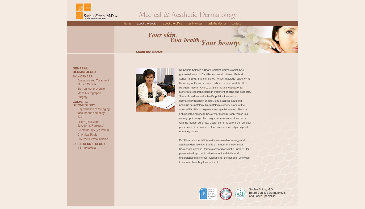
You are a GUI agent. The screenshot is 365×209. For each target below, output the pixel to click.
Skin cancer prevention (92, 88)
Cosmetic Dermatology (84, 103)
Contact (236, 23)
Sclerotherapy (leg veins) (93, 130)
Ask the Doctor (217, 23)
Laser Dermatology (89, 144)
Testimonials (195, 23)
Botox (81, 117)
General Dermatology (85, 70)
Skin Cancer (82, 76)
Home (127, 23)
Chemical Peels (87, 134)
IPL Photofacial (87, 148)
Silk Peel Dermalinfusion (93, 139)
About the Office (172, 23)
